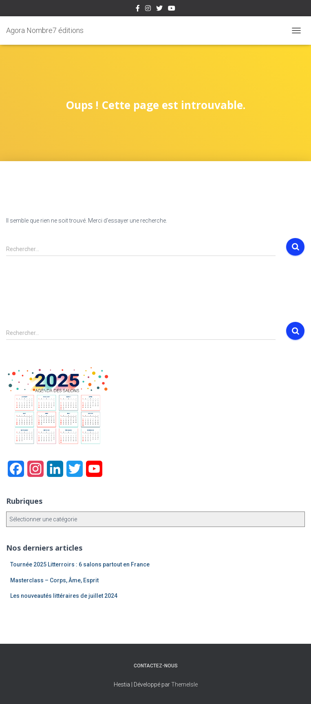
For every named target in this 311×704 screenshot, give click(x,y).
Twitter (159, 9)
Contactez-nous (156, 666)
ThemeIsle (184, 684)
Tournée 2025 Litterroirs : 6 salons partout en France (80, 564)
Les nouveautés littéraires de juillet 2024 (63, 595)
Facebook (138, 9)
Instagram (148, 9)
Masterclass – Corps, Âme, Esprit (54, 580)
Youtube (171, 9)
